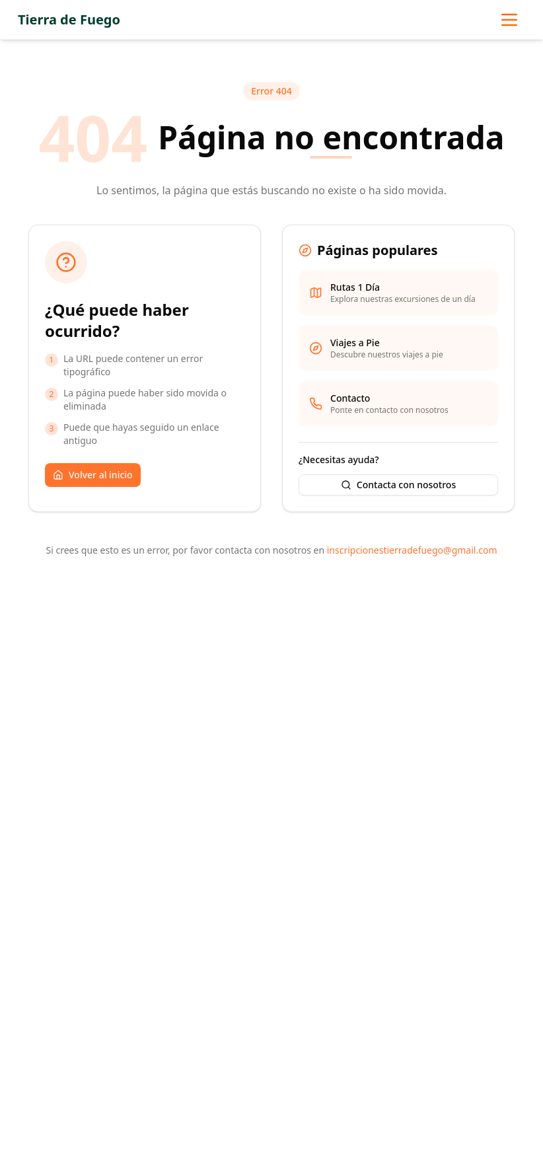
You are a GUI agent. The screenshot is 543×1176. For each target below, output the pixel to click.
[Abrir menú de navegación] (509, 20)
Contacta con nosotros (398, 484)
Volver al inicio (93, 474)
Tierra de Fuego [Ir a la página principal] (69, 19)
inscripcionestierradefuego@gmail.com (412, 550)
